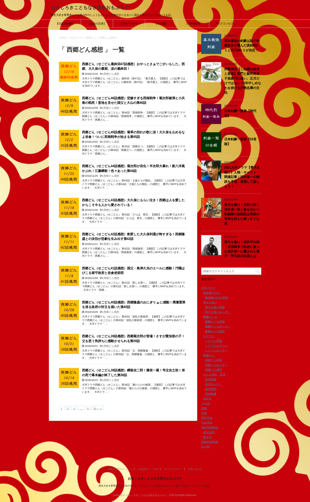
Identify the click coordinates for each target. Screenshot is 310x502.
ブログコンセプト (225, 23)
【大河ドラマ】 (129, 23)
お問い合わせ (195, 469)
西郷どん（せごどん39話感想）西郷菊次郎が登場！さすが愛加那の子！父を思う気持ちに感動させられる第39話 (133, 338)
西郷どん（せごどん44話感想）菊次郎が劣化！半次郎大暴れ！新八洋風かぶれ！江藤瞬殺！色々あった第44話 (133, 168)
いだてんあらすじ (216, 350)
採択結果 (208, 432)
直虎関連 (210, 379)
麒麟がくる (210, 316)
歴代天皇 (206, 417)
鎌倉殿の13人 (211, 292)
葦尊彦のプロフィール (120, 469)
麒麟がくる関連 (215, 321)
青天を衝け (210, 302)
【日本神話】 (193, 23)
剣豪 (204, 408)
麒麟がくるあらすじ (217, 326)
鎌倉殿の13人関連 (216, 297)
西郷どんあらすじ (216, 365)
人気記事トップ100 (147, 469)
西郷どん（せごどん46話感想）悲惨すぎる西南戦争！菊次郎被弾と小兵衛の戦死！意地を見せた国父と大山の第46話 (133, 100)
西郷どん (208, 355)
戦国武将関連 (209, 441)
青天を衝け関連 (215, 307)
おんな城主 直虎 (214, 374)
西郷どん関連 (213, 360)
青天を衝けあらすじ (217, 312)
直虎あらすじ (213, 384)
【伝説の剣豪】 (65, 23)
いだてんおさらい (216, 345)
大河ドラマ (208, 288)
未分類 (205, 446)
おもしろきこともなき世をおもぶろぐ (90, 7)
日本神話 (206, 422)
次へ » (97, 408)
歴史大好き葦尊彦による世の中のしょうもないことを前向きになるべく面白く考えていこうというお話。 (155, 485)
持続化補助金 (209, 427)
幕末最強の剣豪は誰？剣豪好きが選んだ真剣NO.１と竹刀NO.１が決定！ (242, 45)
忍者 (204, 413)
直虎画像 (210, 393)
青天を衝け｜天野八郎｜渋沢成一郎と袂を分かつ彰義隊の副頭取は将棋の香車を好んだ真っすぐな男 (242, 214)
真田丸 (207, 398)
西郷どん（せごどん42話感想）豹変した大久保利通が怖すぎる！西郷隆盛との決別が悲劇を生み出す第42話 (133, 236)
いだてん (208, 336)
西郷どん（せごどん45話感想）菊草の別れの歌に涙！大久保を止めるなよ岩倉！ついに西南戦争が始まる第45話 (133, 134)
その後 (205, 403)
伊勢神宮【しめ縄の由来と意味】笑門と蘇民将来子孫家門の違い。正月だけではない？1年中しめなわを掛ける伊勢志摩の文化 (242, 80)
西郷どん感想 (111, 73)
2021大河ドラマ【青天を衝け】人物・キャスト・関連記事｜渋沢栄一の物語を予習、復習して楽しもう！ (242, 177)
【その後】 (161, 23)
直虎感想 (210, 389)
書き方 (207, 437)
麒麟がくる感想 (215, 331)
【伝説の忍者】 (97, 23)
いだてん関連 (213, 340)
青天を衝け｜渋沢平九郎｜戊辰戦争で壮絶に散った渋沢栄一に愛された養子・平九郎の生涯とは (242, 249)
